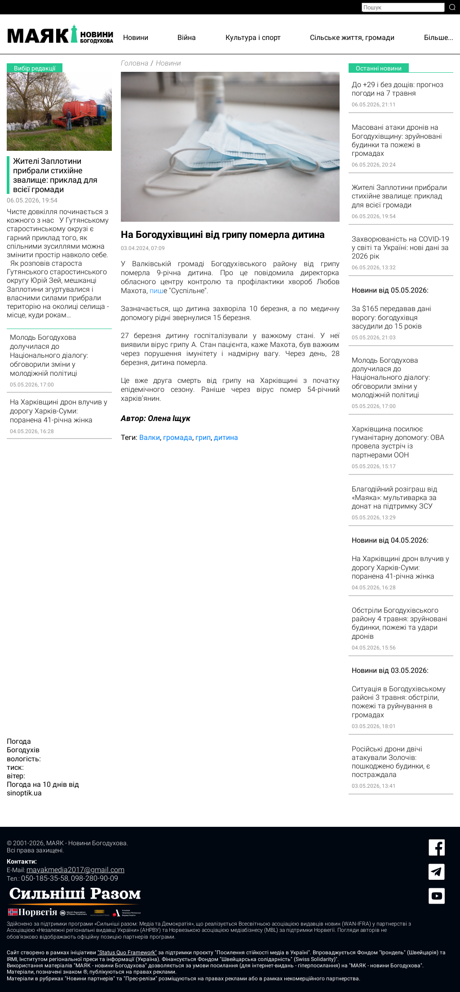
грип (203, 437)
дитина (226, 437)
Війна (186, 37)
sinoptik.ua (24, 793)
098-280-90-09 (94, 878)
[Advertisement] (59, 582)
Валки (149, 437)
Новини (135, 37)
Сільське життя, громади (352, 37)
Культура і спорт (253, 37)
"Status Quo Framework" (127, 952)
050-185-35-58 (44, 878)
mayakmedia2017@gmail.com (75, 869)
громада (177, 437)
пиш (157, 290)
